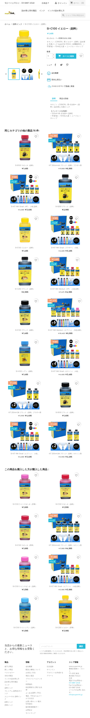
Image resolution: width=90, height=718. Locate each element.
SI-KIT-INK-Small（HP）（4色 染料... (25, 206)
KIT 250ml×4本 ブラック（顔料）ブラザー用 (65, 165)
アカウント (51, 662)
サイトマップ (31, 713)
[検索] (73, 15)
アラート (50, 675)
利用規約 (29, 684)
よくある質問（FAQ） (34, 693)
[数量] (49, 56)
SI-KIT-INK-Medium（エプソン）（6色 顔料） (65, 330)
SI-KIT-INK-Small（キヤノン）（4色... (65, 371)
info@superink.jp (75, 694)
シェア (55, 64)
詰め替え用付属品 (29, 10)
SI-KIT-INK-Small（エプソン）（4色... (25, 453)
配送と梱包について (33, 669)
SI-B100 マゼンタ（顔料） (25, 165)
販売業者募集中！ (32, 707)
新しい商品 (9, 669)
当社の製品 (9, 675)
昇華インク (9, 705)
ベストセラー (9, 672)
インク (42, 10)
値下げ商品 (9, 666)
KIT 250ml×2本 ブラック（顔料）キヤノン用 (65, 453)
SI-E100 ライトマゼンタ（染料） (25, 586)
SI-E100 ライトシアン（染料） (24, 627)
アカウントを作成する (55, 672)
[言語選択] (46, 3)
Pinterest (67, 64)
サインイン (51, 669)
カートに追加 (66, 56)
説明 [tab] (54, 98)
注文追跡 (50, 666)
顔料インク (9, 702)
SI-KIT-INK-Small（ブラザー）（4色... (65, 248)
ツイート (61, 64)
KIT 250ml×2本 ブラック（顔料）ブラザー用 (25, 412)
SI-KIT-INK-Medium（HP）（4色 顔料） (65, 289)
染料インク (9, 688)
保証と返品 (30, 675)
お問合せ (29, 710)
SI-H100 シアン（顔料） (25, 371)
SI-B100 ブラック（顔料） (65, 412)
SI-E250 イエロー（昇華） (65, 627)
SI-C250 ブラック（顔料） (25, 289)
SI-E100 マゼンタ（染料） (65, 504)
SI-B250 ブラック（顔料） (65, 206)
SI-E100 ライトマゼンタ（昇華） (25, 504)
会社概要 (29, 666)
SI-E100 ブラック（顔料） (25, 330)
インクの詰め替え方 (56, 10)
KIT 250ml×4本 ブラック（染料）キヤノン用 (65, 545)
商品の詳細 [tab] (63, 98)
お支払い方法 (31, 672)
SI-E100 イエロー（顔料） (25, 248)
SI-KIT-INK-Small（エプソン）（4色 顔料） (65, 586)
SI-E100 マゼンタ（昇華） (25, 545)
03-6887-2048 (27, 3)
